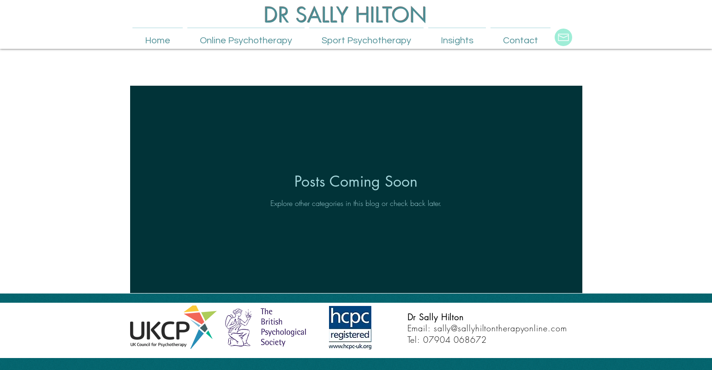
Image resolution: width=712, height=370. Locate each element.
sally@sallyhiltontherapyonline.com (500, 328)
